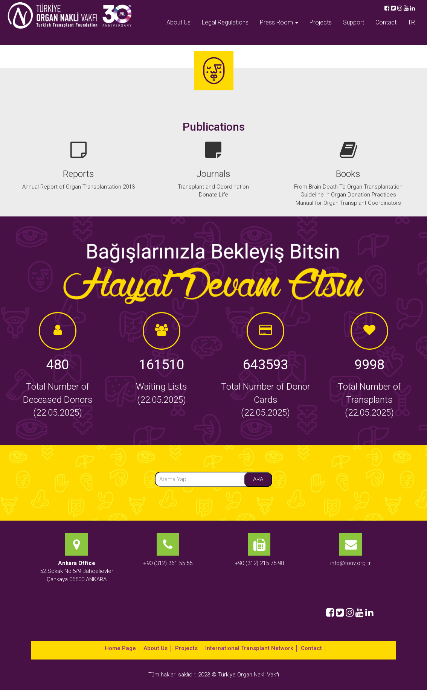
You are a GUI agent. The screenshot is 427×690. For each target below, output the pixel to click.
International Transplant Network (249, 648)
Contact (385, 22)
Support (353, 22)
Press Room (279, 22)
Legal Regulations (225, 22)
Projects (321, 22)
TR (411, 22)
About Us (178, 22)
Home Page (120, 648)
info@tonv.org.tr (350, 563)
